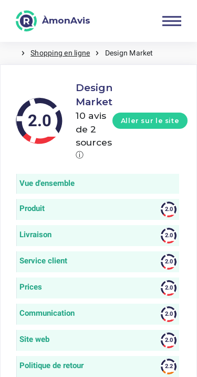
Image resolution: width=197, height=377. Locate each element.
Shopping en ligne (60, 53)
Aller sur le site (150, 121)
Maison (10, 53)
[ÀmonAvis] (53, 21)
